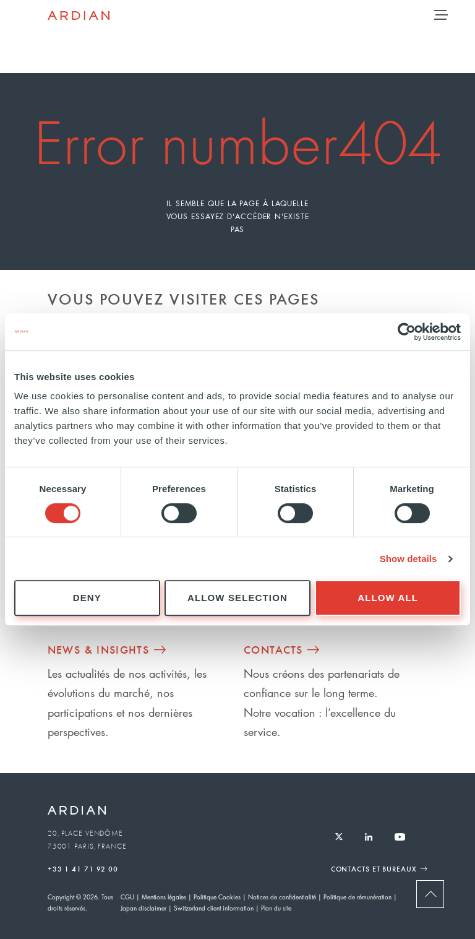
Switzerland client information (214, 907)
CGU (127, 896)
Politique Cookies (217, 896)
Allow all (387, 597)
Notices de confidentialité (282, 896)
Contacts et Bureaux (374, 868)
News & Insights (98, 649)
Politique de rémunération (357, 896)
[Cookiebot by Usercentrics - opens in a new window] (407, 331)
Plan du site (276, 907)
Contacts (273, 649)
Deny (87, 597)
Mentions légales (164, 896)
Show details (408, 558)
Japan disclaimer (143, 907)
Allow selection (237, 597)
